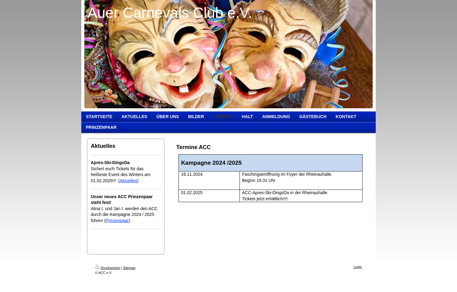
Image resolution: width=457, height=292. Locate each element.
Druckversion (107, 268)
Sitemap (129, 268)
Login (358, 267)
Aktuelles (128, 180)
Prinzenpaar (117, 220)
